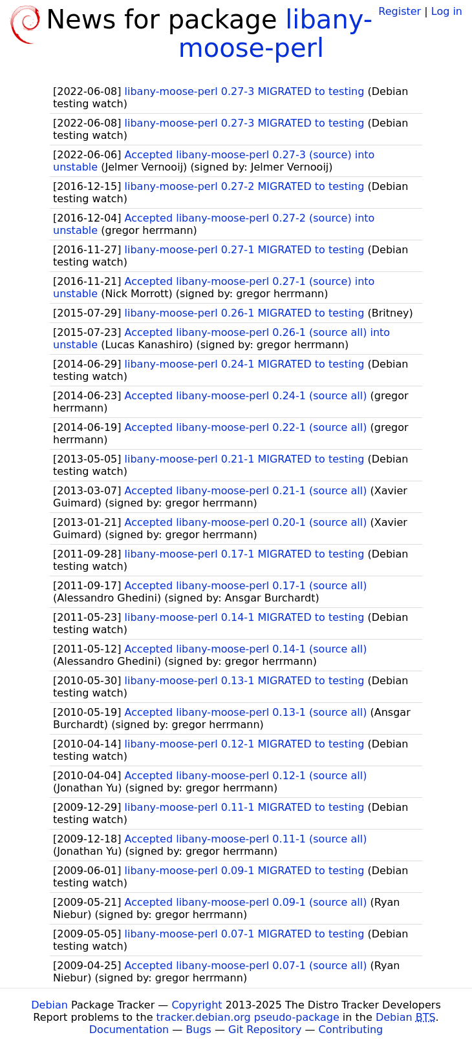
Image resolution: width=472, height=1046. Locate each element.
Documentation (129, 1029)
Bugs (198, 1029)
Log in (446, 11)
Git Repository (264, 1029)
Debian (49, 1005)
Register (399, 11)
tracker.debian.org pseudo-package (247, 1017)
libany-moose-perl (275, 34)
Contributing (351, 1029)
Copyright (196, 1005)
